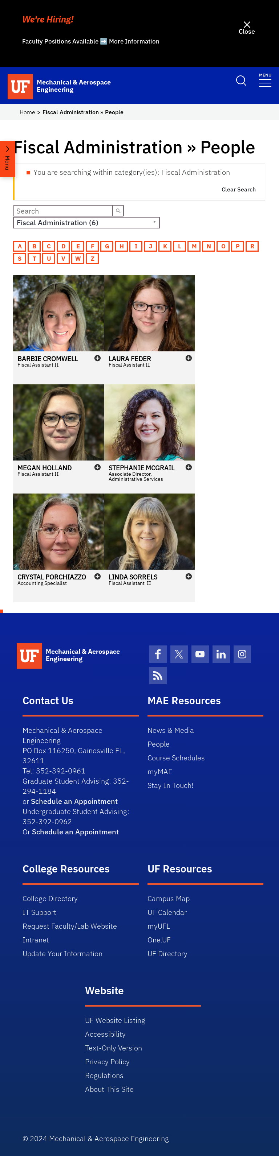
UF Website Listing (115, 1020)
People (158, 744)
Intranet (36, 940)
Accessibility (105, 1034)
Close (247, 31)
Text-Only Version (113, 1048)
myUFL (158, 926)
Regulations (104, 1075)
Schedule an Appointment (74, 801)
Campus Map (168, 898)
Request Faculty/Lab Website (70, 926)
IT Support (39, 912)
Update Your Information (62, 953)
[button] (58, 329)
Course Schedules (176, 758)
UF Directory (167, 953)
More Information (134, 41)
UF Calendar (167, 912)
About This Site (109, 1089)
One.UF (159, 940)
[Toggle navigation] (265, 79)
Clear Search (239, 189)
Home (27, 112)
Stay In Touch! (170, 785)
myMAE (159, 771)
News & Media (170, 730)
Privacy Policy (107, 1061)
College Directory (50, 898)
